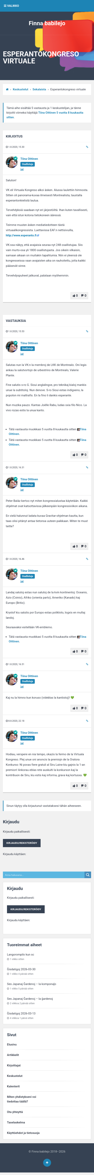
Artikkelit (13, 1056)
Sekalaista (39, 89)
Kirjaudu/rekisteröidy (23, 843)
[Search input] (44, 875)
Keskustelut (20, 89)
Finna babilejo (47, 23)
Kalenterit (13, 1087)
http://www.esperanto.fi (21, 235)
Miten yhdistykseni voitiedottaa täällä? (21, 1100)
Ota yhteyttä (15, 1113)
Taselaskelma (16, 1123)
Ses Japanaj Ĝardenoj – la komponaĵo (31, 985)
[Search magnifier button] (87, 875)
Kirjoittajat (14, 1066)
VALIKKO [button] (11, 6)
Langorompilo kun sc (20, 955)
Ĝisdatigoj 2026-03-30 (21, 970)
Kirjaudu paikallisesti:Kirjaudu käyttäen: (22, 843)
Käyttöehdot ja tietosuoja (23, 1134)
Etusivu (12, 1045)
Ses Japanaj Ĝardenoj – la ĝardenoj (30, 1000)
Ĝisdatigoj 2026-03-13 (21, 1014)
